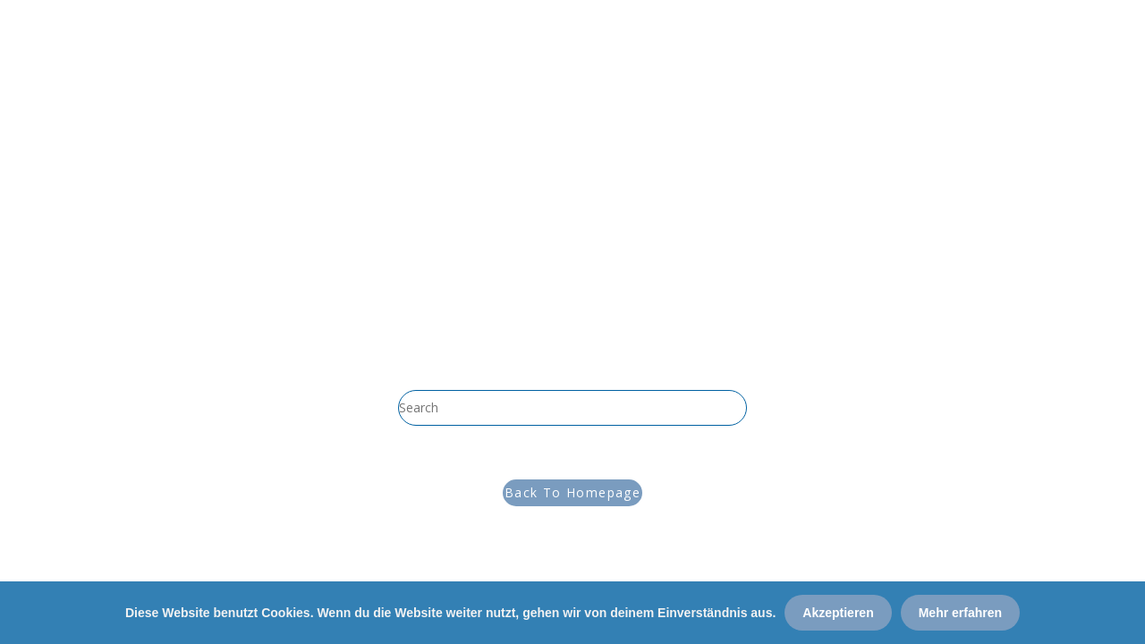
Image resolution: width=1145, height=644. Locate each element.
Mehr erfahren (960, 613)
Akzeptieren (837, 613)
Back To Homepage (572, 492)
